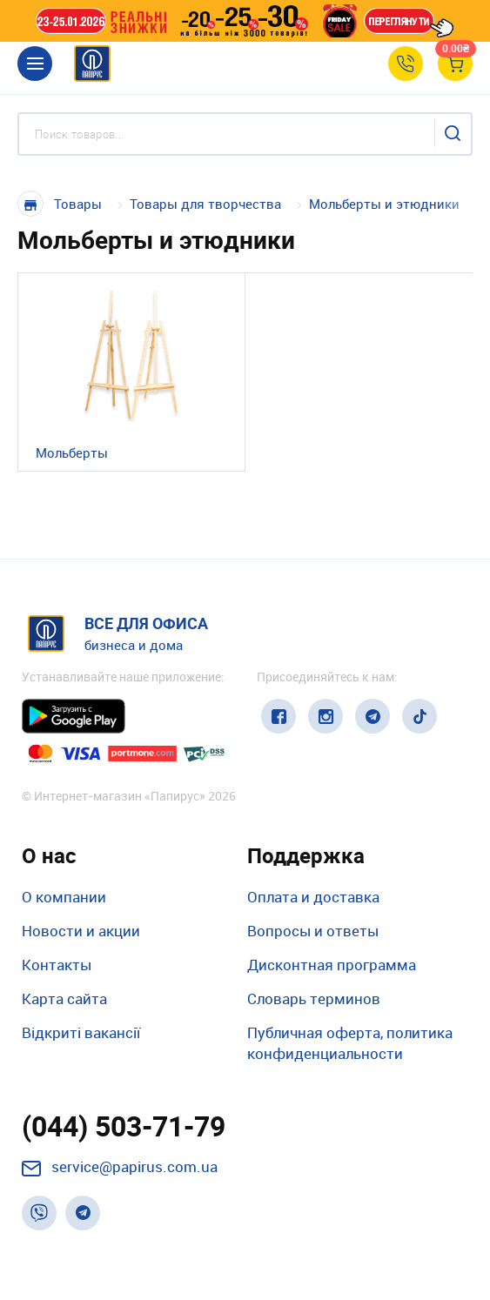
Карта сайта (64, 998)
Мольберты (72, 452)
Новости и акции (81, 931)
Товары (78, 203)
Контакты (56, 965)
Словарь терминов (313, 998)
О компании (64, 897)
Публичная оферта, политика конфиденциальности (350, 1042)
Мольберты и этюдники (384, 203)
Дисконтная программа (331, 965)
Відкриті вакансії (81, 1032)
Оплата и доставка (313, 897)
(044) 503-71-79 (123, 1126)
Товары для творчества (205, 203)
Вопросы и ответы (313, 931)
